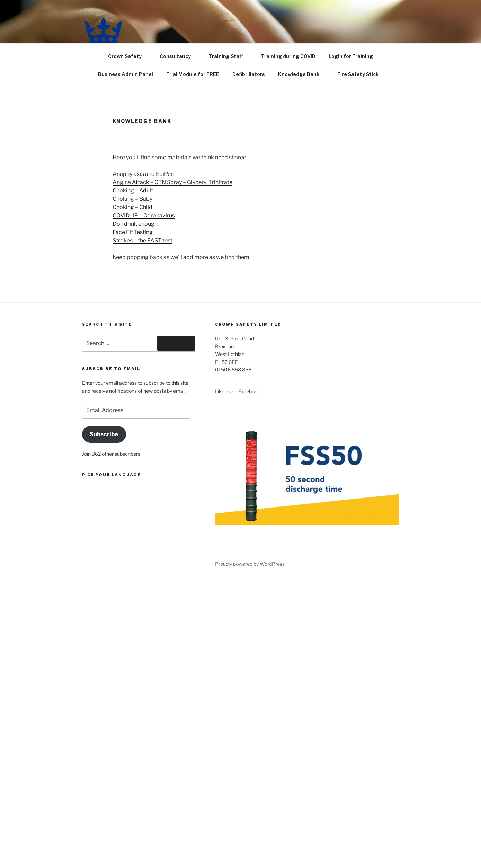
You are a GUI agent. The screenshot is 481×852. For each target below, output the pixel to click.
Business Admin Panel (125, 74)
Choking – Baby (132, 199)
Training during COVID (288, 56)
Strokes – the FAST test (142, 240)
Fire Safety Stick (361, 74)
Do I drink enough (135, 224)
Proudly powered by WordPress (250, 564)
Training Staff (229, 56)
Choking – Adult (133, 190)
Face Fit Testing (133, 232)
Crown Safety (128, 56)
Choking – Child (132, 207)
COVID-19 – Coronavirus (144, 215)
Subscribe (104, 434)
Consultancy (178, 56)
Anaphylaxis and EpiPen (143, 174)
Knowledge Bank (302, 74)
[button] (103, 30)
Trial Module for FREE (192, 74)
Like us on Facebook (237, 391)
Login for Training (351, 56)
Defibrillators (248, 74)
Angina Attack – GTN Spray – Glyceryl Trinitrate (172, 182)
